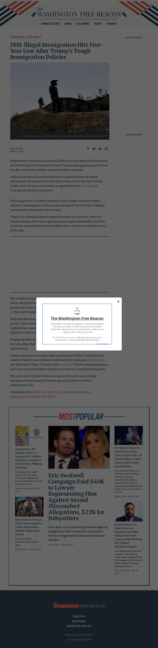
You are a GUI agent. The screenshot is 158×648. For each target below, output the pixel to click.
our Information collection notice (85, 340)
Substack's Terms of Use (87, 337)
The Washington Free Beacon (77, 318)
